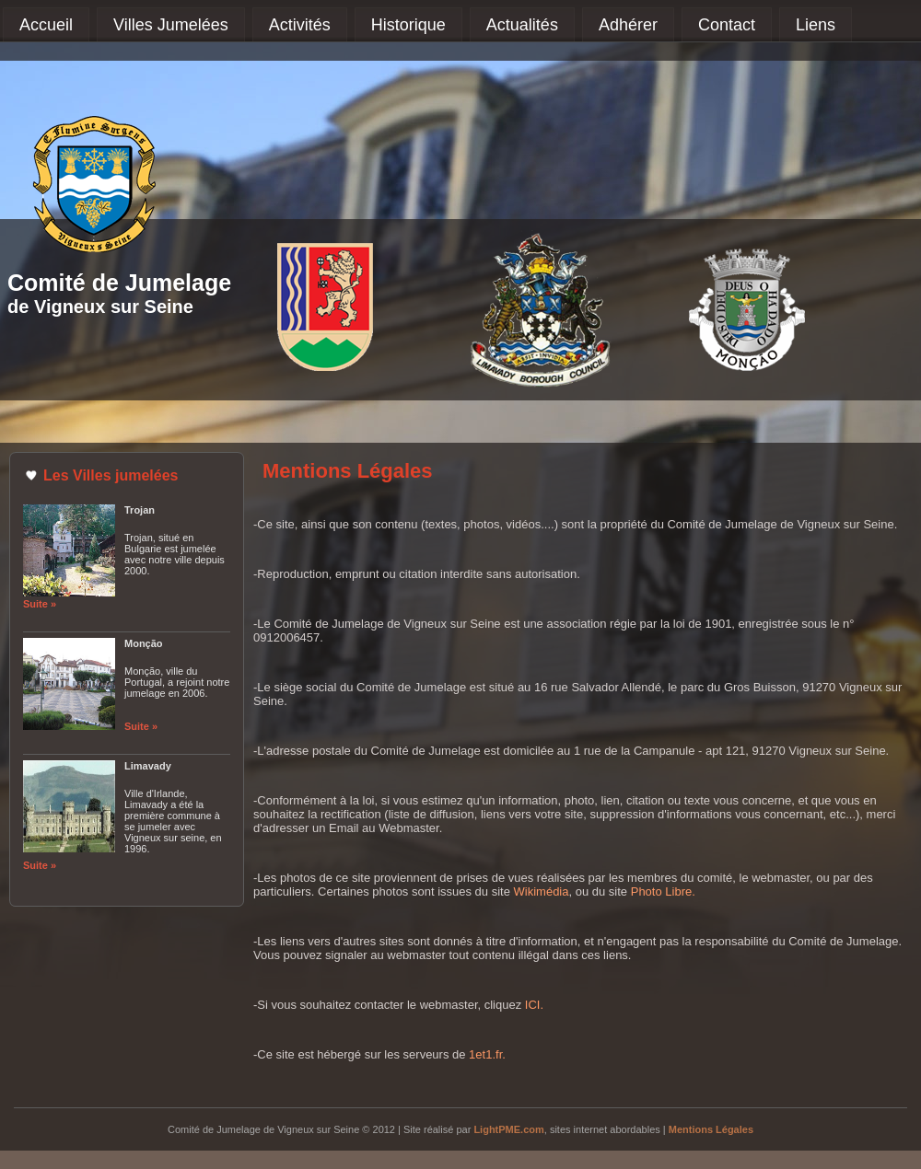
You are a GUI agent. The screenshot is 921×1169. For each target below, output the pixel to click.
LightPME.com (508, 1129)
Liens (815, 25)
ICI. (534, 1005)
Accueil (46, 25)
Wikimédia (541, 891)
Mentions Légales (711, 1129)
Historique (408, 25)
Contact (726, 25)
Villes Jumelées (170, 25)
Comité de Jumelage (119, 282)
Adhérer (628, 25)
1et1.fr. (487, 1054)
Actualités (522, 25)
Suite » (39, 603)
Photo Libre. (663, 891)
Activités (300, 25)
